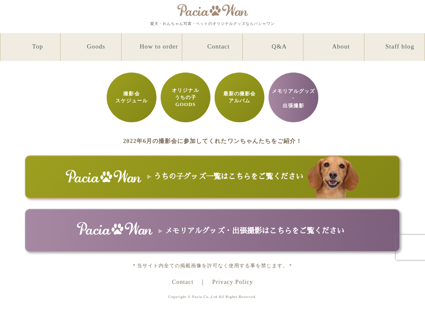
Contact (182, 281)
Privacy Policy (232, 281)
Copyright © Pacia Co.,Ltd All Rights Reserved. (212, 297)
